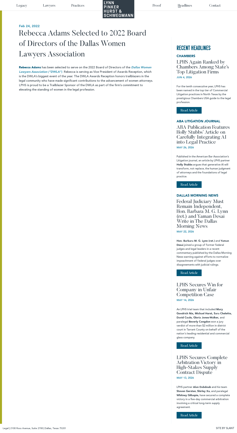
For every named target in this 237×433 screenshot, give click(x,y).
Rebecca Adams (30, 67)
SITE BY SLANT (225, 428)
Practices (77, 6)
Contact (215, 6)
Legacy (21, 6)
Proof (157, 6)
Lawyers (49, 6)
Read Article (189, 110)
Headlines (185, 6)
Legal (6, 428)
